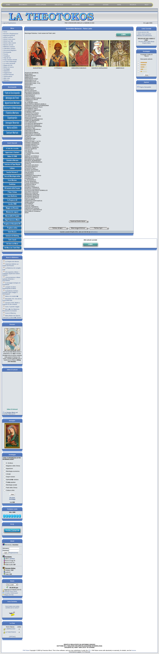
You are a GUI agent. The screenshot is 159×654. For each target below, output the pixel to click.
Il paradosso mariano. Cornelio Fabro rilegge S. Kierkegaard (10, 292)
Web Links (6, 78)
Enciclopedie (7, 52)
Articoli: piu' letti (8, 41)
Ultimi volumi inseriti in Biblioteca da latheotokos (144, 34)
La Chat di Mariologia (9, 61)
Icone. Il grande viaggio (12, 306)
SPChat (12, 636)
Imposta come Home (10, 591)
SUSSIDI (105, 4)
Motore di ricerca (8, 67)
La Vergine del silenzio (12, 261)
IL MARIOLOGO (10, 629)
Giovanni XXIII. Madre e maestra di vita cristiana (11, 303)
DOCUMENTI (76, 4)
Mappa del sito (7, 65)
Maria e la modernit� (11, 296)
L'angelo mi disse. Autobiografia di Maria (9, 287)
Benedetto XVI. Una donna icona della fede (12, 299)
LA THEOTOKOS (10, 632)
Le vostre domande (9, 63)
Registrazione (11, 23)
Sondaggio (6, 69)
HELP (146, 4)
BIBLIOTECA (59, 4)
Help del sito (7, 58)
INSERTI (91, 4)
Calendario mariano (9, 48)
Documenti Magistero (9, 50)
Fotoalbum (6, 56)
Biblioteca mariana (9, 46)
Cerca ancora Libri (143, 32)
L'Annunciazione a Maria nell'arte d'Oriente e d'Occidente (11, 279)
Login (4, 23)
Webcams (6, 80)
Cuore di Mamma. (10, 313)
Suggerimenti (7, 72)
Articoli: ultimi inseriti (9, 43)
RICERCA (133, 4)
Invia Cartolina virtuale (10, 59)
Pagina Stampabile (145, 87)
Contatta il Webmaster (11, 593)
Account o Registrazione (10, 33)
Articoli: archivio (8, 37)
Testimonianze (7, 76)
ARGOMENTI (23, 4)
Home (5, 31)
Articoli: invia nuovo (9, 39)
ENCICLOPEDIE (41, 4)
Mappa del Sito (9, 594)
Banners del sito (8, 45)
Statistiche (6, 71)
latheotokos (94, 232)
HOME (8, 4)
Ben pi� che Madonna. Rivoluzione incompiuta (11, 309)
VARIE (119, 4)
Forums (5, 54)
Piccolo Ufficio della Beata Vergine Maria (146, 42)
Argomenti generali (9, 35)
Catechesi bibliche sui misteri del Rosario (11, 264)
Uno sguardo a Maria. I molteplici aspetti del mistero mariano (11, 273)
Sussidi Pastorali (8, 74)
